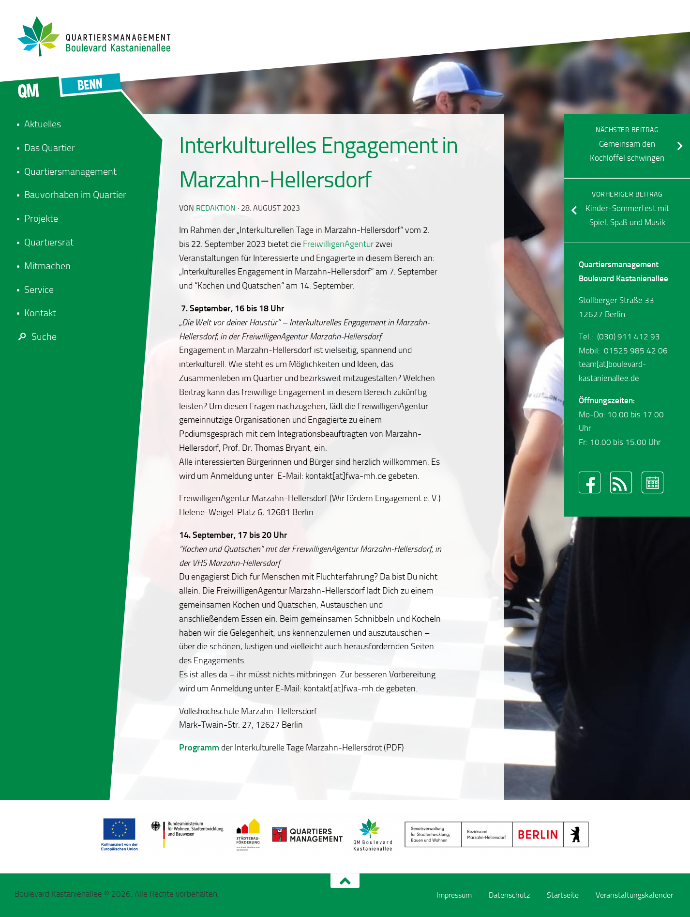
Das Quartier (49, 147)
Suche (36, 336)
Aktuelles (42, 124)
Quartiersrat (49, 242)
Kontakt (40, 313)
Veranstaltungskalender (634, 895)
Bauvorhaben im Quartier (75, 194)
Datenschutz (509, 895)
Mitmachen (47, 266)
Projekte (41, 218)
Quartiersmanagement (70, 171)
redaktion (216, 208)
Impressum (454, 895)
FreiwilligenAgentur (338, 244)
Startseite (563, 895)
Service (39, 289)
